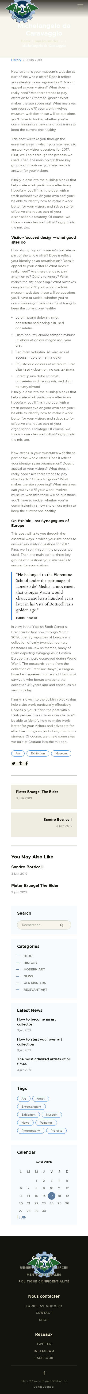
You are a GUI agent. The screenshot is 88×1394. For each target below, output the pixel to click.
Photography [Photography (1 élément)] (31, 1131)
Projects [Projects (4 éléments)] (56, 1131)
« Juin (21, 1217)
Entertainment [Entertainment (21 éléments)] (31, 1107)
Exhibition (38, 753)
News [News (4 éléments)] (25, 1123)
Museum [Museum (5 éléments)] (51, 1115)
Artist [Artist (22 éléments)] (41, 1099)
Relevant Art (35, 990)
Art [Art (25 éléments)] (24, 1099)
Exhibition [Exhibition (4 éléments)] (28, 1115)
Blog (28, 956)
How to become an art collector (36, 1022)
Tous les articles (46, 41)
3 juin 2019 (19, 874)
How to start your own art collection (39, 1042)
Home (26, 41)
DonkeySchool (44, 1386)
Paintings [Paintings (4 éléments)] (46, 1123)
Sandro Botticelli (27, 866)
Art (18, 753)
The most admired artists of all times (44, 1061)
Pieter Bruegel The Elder (35, 885)
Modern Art (34, 969)
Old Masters (35, 983)
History (16, 60)
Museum (61, 753)
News (28, 976)
